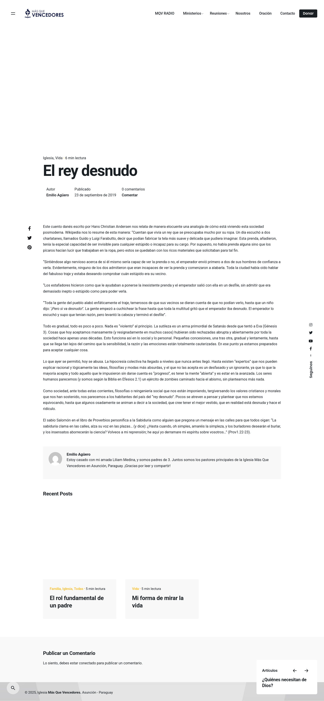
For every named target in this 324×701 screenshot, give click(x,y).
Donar (308, 13)
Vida (59, 158)
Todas (78, 589)
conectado (87, 663)
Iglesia (48, 158)
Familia (55, 589)
